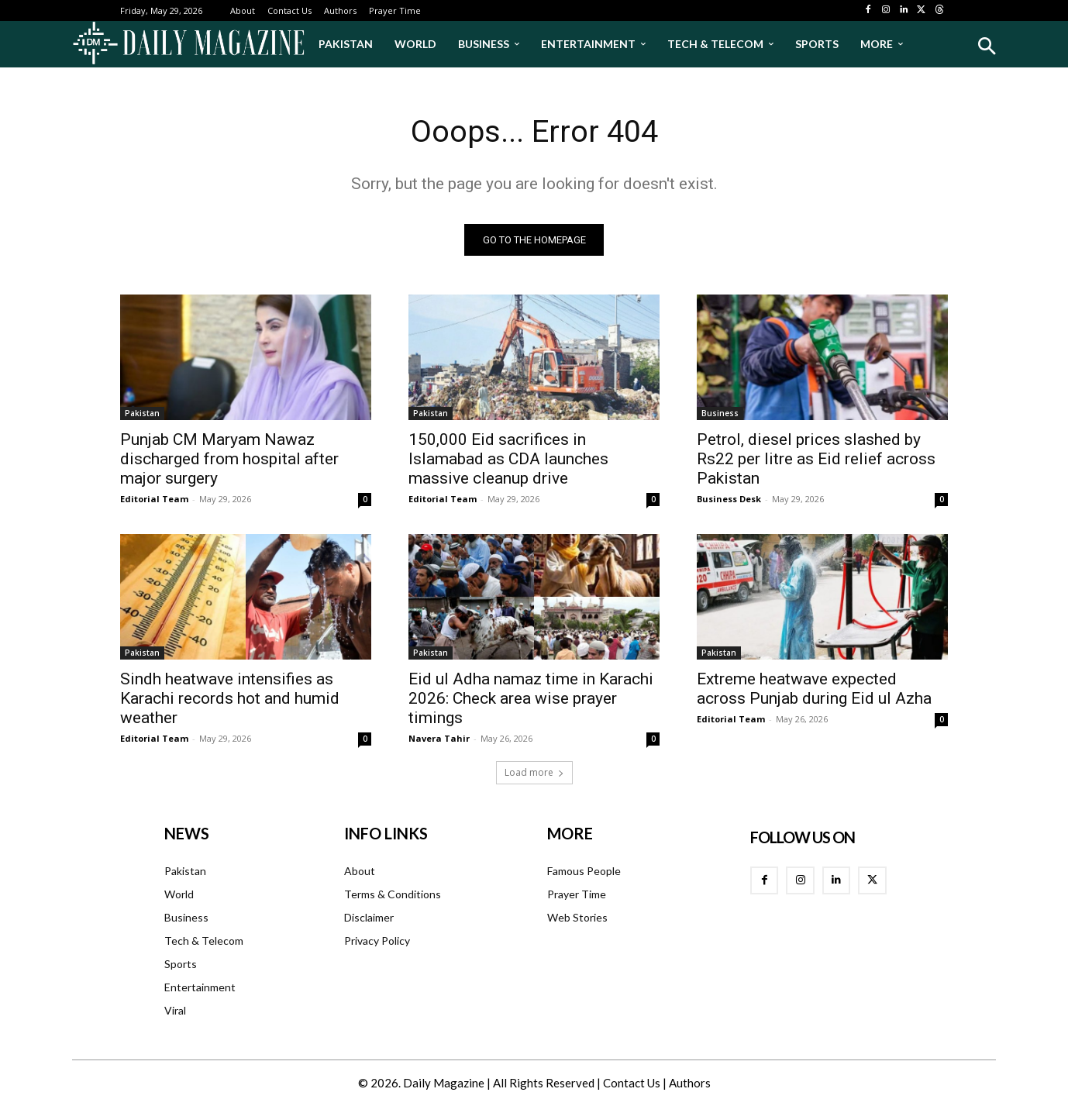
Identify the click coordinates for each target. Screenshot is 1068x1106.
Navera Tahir (439, 739)
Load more (534, 773)
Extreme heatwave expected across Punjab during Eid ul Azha (814, 689)
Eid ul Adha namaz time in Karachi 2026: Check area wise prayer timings (530, 699)
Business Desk (729, 499)
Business (720, 413)
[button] (986, 46)
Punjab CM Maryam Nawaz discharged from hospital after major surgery (229, 459)
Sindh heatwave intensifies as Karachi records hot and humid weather (229, 699)
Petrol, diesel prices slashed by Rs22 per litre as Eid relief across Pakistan (816, 459)
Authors (690, 1083)
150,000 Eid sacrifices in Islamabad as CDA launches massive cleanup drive (508, 459)
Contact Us (631, 1083)
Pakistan (142, 413)
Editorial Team (154, 499)
